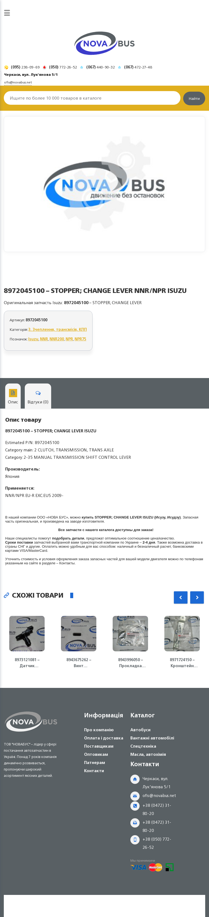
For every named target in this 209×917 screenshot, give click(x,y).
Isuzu (33, 338)
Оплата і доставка (103, 738)
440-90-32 (100, 67)
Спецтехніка (143, 746)
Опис (13, 397)
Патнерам (94, 762)
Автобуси (140, 729)
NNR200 (57, 338)
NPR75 (80, 338)
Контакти (94, 770)
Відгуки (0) (37, 397)
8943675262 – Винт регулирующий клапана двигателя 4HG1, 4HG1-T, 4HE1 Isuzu (79, 663)
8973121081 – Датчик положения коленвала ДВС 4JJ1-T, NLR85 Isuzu (27, 663)
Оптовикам (96, 754)
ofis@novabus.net (159, 795)
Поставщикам (98, 746)
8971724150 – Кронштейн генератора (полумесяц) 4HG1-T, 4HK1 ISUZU (182, 663)
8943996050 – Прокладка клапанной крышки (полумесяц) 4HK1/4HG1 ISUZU (130, 663)
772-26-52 (63, 67)
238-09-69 (25, 67)
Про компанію (99, 729)
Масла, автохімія (148, 754)
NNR (44, 338)
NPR (69, 338)
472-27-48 (138, 67)
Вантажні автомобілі (152, 738)
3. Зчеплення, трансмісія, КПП (58, 329)
